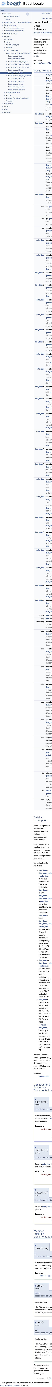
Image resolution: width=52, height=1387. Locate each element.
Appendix (7, 36)
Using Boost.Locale (10, 25)
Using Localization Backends (14, 28)
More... (36, 56)
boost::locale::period (15, 56)
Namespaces (8, 104)
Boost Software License (9, 1386)
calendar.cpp (44, 1076)
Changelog (8, 39)
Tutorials (7, 19)
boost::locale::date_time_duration (19, 76)
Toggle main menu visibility (3, 8)
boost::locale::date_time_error (18, 62)
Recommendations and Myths (14, 31)
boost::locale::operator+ (16, 78)
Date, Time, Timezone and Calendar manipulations (23, 53)
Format (8, 95)
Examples (7, 112)
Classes (7, 106)
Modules (7, 42)
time (47, 615)
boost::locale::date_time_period (18, 64)
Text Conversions (12, 50)
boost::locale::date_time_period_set (20, 67)
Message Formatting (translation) (17, 98)
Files (5, 109)
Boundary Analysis (12, 45)
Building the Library (10, 33)
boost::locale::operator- (16, 81)
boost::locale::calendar (15, 70)
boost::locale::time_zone (16, 59)
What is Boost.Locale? (11, 17)
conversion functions (13, 92)
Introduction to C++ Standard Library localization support (23, 22)
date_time (39, 114)
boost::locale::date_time (16, 73)
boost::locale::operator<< (16, 87)
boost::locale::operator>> (16, 90)
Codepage (9, 101)
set (48, 102)
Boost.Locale (6, 14)
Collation (9, 48)
